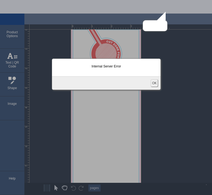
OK (154, 83)
